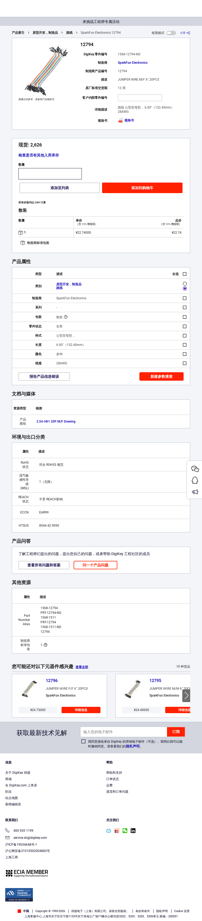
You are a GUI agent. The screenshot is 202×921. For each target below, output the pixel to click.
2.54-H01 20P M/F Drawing (56, 421)
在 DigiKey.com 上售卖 (21, 785)
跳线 (69, 33)
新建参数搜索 (161, 376)
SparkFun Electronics (133, 63)
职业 (8, 791)
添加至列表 (59, 188)
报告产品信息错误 (44, 376)
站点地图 (11, 798)
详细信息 (81, 710)
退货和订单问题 (117, 791)
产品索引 (18, 33)
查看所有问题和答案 (43, 565)
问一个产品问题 (95, 565)
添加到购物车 (142, 188)
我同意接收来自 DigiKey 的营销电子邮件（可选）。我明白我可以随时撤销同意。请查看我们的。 (135, 744)
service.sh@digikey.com (26, 838)
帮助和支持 (114, 773)
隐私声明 (133, 746)
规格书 (126, 120)
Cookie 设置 (182, 911)
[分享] (185, 33)
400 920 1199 (19, 831)
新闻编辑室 (13, 804)
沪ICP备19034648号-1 (21, 844)
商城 (8, 779)
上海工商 (11, 857)
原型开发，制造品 (45, 33)
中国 (23, 911)
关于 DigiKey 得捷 (17, 773)
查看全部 (81, 667)
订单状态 (112, 779)
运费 (109, 785)
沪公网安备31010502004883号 (27, 851)
